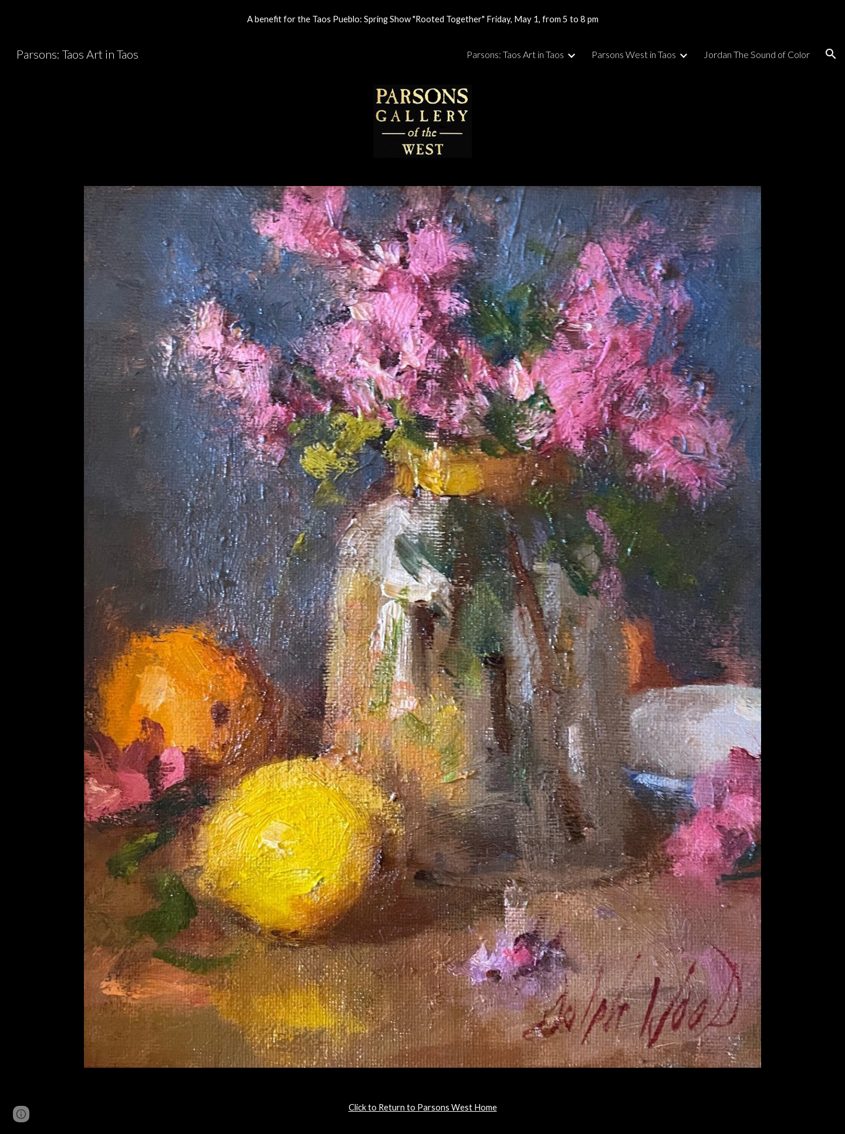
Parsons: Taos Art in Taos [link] (515, 54)
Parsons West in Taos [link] (634, 54)
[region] (422, 19)
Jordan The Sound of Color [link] (757, 54)
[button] (831, 54)
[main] (422, 1107)
